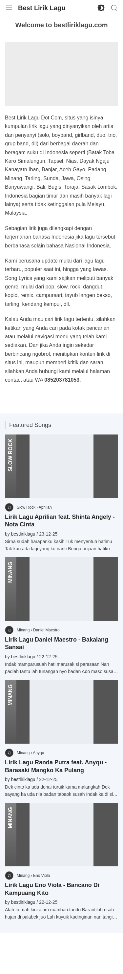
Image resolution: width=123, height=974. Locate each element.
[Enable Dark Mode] (101, 8)
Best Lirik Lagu (41, 7)
